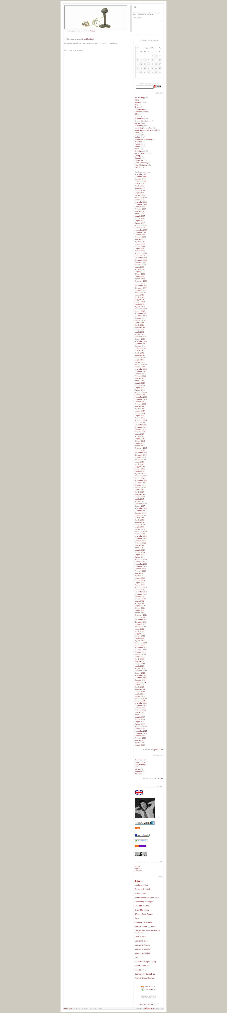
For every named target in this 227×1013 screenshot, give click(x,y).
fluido (137, 918)
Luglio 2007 (139, 221)
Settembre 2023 (141, 671)
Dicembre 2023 (141, 677)
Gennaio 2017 (140, 485)
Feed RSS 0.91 (148, 986)
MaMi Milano (140, 937)
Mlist (137, 957)
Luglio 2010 (139, 304)
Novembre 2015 (141, 452)
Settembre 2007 (141, 225)
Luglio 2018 (139, 527)
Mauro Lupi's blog (142, 953)
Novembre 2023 (141, 675)
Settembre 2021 (141, 615)
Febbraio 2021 (140, 599)
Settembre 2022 (141, 643)
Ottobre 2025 (140, 729)
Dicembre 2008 (141, 260)
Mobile (137, 137)
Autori (137, 866)
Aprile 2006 (139, 186)
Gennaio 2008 (140, 234)
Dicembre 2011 (141, 343)
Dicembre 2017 (141, 510)
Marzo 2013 (139, 378)
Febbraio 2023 (140, 654)
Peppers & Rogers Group (145, 962)
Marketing (139, 125)
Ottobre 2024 (140, 701)
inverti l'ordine (87, 39)
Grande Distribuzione (143, 121)
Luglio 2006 (139, 193)
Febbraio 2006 (140, 181)
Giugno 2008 (140, 246)
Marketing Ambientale (143, 128)
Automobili (139, 760)
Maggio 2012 (140, 355)
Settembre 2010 (141, 309)
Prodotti (138, 142)
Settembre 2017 (141, 504)
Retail (137, 149)
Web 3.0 (138, 167)
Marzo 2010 (139, 295)
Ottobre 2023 (140, 673)
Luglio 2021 (139, 610)
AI (136, 100)
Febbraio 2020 (140, 571)
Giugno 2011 (140, 330)
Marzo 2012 (139, 350)
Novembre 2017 (141, 508)
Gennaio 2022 (140, 624)
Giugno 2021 (140, 608)
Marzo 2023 (139, 657)
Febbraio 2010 (140, 292)
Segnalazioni (140, 151)
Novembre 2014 (141, 425)
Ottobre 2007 (140, 227)
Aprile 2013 (139, 381)
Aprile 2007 (139, 214)
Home (137, 767)
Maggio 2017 (140, 494)
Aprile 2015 (139, 436)
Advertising (139, 98)
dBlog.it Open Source (144, 914)
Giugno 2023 (140, 664)
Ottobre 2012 (140, 367)
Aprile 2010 (139, 297)
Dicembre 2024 (141, 705)
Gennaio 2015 (140, 429)
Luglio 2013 (139, 388)
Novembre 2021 (141, 619)
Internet (138, 123)
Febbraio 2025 (140, 710)
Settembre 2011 (141, 336)
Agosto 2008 (140, 251)
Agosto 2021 (140, 613)
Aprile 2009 (139, 269)
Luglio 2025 (139, 722)
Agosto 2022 (140, 640)
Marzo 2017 (139, 490)
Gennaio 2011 (140, 318)
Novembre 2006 (141, 202)
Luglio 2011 (139, 332)
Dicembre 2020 (141, 594)
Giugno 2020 (140, 580)
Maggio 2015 (140, 439)
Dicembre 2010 (141, 316)
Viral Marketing (141, 165)
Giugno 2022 (140, 636)
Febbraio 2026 (140, 738)
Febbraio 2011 (140, 320)
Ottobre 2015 (140, 450)
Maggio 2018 (140, 522)
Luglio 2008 (139, 248)
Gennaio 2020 (140, 568)
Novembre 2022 (141, 647)
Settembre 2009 (141, 281)
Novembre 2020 (141, 592)
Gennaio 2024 (140, 680)
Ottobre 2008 (140, 255)
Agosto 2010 (140, 306)
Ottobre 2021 (140, 617)
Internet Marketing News (145, 926)
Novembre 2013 (141, 397)
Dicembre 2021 (141, 622)
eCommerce (139, 118)
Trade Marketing (141, 163)
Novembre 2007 (141, 230)
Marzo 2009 (139, 267)
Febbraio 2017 (140, 487)
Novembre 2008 (141, 258)
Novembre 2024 (141, 703)
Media (137, 132)
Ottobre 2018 (140, 534)
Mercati (138, 135)
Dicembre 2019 (141, 566)
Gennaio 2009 (140, 262)
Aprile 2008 (139, 241)
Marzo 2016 (139, 462)
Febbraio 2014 (140, 404)
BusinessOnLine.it (142, 889)
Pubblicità (138, 144)
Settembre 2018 (141, 531)
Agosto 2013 (140, 390)
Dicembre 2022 (141, 650)
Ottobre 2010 (140, 311)
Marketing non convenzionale (146, 130)
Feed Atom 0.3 (148, 989)
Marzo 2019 (139, 545)
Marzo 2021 (139, 601)
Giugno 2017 (140, 497)
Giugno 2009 (140, 274)
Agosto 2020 (140, 585)
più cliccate (158, 778)
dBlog (137, 114)
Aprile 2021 (139, 603)
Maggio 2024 (140, 689)
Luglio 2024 (139, 694)
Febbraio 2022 (140, 626)
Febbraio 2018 (140, 515)
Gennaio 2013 (140, 374)
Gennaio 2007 (140, 207)
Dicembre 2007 (141, 232)
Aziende (138, 102)
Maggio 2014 (140, 411)
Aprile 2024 (139, 687)
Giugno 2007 (140, 218)
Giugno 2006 (140, 190)
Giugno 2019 (140, 552)
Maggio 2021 (140, 606)
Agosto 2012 (140, 362)
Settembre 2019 (141, 559)
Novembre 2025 (141, 731)
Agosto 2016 (140, 473)
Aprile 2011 (139, 325)
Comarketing (140, 109)
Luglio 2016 (139, 471)
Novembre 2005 (141, 174)
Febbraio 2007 (140, 209)
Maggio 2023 (140, 661)
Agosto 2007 (140, 223)
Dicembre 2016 (141, 483)
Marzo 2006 (139, 183)
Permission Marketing (143, 139)
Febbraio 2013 (140, 376)
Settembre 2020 (141, 587)
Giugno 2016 (140, 469)
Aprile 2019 (139, 548)
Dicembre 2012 (141, 371)
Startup (137, 156)
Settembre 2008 (141, 253)
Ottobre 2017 (140, 506)
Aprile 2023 (139, 659)
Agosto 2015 (140, 446)
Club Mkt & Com (142, 906)
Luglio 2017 (139, 499)
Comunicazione (141, 111)
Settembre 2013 (141, 392)
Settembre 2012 (141, 364)
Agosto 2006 (140, 195)
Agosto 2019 (140, 557)
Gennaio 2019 (140, 541)
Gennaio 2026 (140, 735)
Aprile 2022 (139, 631)
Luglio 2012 (139, 360)
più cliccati (158, 749)
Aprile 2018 (139, 520)
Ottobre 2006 (140, 200)
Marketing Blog (141, 941)
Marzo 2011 (139, 323)
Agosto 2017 (140, 501)
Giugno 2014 (140, 413)
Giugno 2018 (140, 524)
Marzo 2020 (139, 573)
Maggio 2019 (140, 550)
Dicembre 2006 (141, 204)
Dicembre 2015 (141, 455)
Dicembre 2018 (141, 538)
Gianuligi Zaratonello (143, 922)
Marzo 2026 (139, 740)
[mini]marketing (141, 885)
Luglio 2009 (139, 276)
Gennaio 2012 (140, 346)
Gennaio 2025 (140, 708)
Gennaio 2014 (140, 401)
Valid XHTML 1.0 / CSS (148, 1004)
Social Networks (141, 153)
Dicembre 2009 (141, 288)
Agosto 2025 (140, 724)
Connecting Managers (144, 902)
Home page (67, 1008)
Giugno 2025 (140, 719)
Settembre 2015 (141, 448)
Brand (137, 107)
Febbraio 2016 (140, 459)
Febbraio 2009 (140, 265)
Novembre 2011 (141, 341)
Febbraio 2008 (140, 237)
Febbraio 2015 (140, 432)
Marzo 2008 (139, 239)
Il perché (138, 868)
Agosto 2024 (140, 696)
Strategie (138, 158)
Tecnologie (139, 160)
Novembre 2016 (141, 480)
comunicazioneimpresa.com (147, 898)
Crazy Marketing (142, 910)
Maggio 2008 (140, 244)
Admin (92, 31)
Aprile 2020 (139, 575)
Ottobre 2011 (140, 339)
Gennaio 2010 (140, 290)
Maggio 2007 (140, 216)
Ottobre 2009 (140, 283)
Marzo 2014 (139, 406)
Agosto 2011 (139, 334)
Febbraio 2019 (140, 543)
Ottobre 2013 (140, 394)
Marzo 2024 (139, 684)
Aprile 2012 (139, 353)
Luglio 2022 (139, 638)
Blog (136, 105)
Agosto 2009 (140, 278)
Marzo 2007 (139, 211)
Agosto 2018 (140, 529)
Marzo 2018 (139, 517)
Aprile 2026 (139, 742)
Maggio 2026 (140, 745)
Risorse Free (140, 970)
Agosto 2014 (140, 418)
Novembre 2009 (141, 285)
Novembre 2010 (141, 313)
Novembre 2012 (141, 369)
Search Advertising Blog (145, 974)
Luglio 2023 (139, 666)
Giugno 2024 (140, 691)
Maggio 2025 (140, 717)
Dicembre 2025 (141, 733)
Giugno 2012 (140, 357)
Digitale (138, 116)
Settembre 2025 (141, 726)
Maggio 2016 (140, 466)
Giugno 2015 (140, 441)
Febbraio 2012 (140, 348)
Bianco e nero (140, 762)
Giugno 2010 (140, 302)
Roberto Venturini (142, 966)
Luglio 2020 (139, 582)
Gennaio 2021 (140, 596)
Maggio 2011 (140, 327)
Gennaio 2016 (140, 457)
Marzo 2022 (139, 629)
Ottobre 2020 (140, 589)
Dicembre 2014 (141, 427)
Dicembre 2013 (141, 399)
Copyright (138, 871)
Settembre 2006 (141, 197)
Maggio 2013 (140, 383)
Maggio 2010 (140, 299)
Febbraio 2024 (140, 682)
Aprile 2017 (139, 492)
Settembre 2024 (141, 698)
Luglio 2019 (139, 555)
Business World (141, 893)
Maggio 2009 (140, 272)
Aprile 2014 (139, 408)
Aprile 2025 (139, 715)
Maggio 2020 (140, 578)
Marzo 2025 (139, 712)
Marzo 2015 (139, 434)
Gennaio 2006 (140, 179)
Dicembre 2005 (141, 176)
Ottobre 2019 (140, 562)
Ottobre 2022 (140, 645)
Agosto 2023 (140, 668)
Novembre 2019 (141, 564)
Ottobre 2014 (140, 422)
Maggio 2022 (140, 633)
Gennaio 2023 (140, 652)
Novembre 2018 (141, 536)
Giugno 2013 (140, 385)
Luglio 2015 (139, 443)
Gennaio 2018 (140, 513)
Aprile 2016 (139, 464)
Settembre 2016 (141, 476)
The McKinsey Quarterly (145, 978)
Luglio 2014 (139, 415)
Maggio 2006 (140, 188)
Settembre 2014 (141, 420)
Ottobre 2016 (140, 478)
